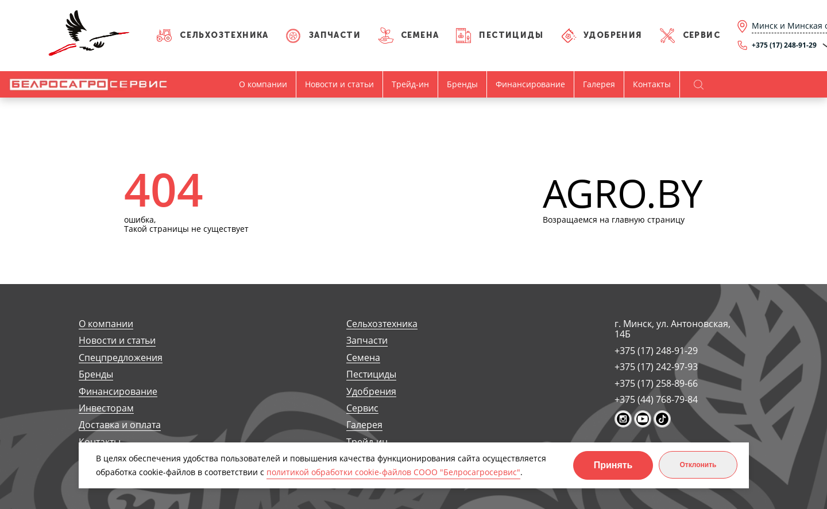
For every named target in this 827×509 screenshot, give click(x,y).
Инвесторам (106, 408)
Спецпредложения (121, 357)
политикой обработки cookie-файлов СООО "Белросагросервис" (393, 472)
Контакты (652, 84)
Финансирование (530, 84)
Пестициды (511, 35)
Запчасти (335, 35)
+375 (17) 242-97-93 (656, 367)
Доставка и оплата (120, 424)
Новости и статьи (339, 84)
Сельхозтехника (224, 35)
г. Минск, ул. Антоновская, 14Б (673, 329)
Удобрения (613, 35)
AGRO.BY (623, 194)
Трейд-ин (410, 84)
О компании (263, 84)
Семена (420, 35)
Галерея (599, 84)
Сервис (701, 35)
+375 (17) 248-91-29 (656, 350)
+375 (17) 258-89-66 (656, 383)
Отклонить (697, 465)
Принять (613, 465)
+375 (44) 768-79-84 (656, 399)
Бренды (462, 84)
